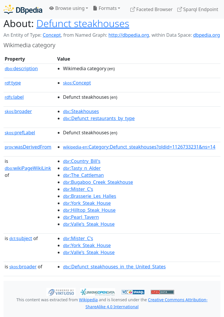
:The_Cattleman (83, 175)
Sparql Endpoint (197, 9)
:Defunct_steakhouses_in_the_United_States (114, 266)
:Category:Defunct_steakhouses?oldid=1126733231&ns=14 (139, 147)
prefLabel (20, 132)
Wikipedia (88, 299)
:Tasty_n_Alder (82, 168)
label (14, 97)
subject (20, 238)
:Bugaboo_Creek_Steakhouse (98, 182)
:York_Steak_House (87, 203)
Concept (52, 35)
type (13, 83)
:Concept (77, 83)
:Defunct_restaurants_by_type (99, 118)
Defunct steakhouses (82, 23)
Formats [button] (105, 8)
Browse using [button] (67, 8)
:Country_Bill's (81, 161)
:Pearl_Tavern (81, 217)
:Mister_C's (78, 189)
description (21, 68)
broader (18, 111)
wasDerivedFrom (28, 147)
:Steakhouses (81, 111)
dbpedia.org (206, 35)
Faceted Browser (151, 9)
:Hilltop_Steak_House (89, 210)
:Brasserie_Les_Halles (89, 196)
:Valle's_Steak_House (89, 224)
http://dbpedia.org (128, 35)
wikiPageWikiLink (28, 168)
